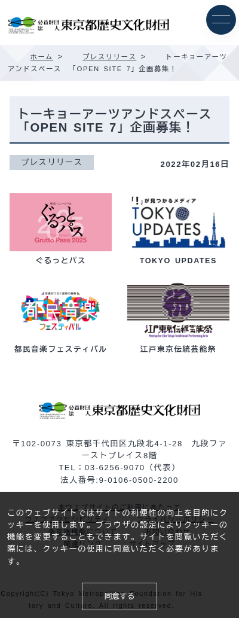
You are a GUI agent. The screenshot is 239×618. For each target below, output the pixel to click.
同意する (120, 596)
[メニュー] (221, 20)
